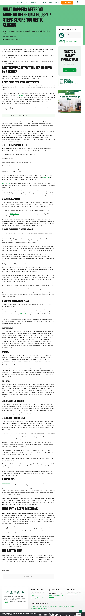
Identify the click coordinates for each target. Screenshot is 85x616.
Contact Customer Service (36, 594)
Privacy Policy (34, 606)
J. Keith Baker (6, 483)
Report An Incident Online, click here (56, 596)
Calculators (44, 2)
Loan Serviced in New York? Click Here (37, 598)
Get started (67, 2)
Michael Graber (14, 214)
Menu (82, 4)
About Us (19, 2)
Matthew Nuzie (6, 183)
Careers (57, 2)
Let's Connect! (69, 70)
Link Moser (45, 177)
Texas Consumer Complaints (66, 606)
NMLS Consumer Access (10, 602)
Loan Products (35, 2)
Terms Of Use (43, 606)
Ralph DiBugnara (25, 314)
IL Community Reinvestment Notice (40, 608)
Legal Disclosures (52, 606)
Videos (51, 2)
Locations (26, 2)
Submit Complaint (72, 593)
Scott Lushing (20, 95)
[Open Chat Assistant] (80, 611)
